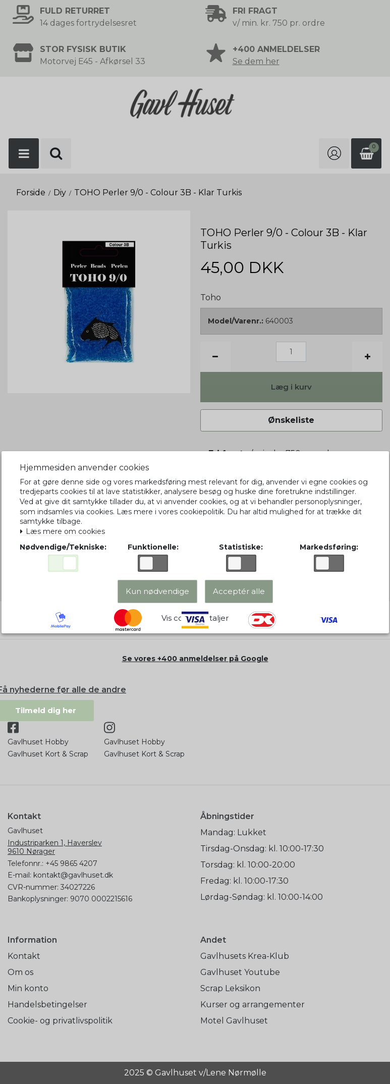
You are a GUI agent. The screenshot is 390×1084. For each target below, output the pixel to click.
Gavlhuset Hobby (38, 741)
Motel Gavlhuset (234, 1020)
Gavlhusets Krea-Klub (244, 956)
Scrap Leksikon (230, 988)
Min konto (28, 988)
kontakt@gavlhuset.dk (73, 875)
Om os (20, 972)
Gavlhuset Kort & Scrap (48, 753)
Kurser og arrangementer (252, 1004)
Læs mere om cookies (65, 529)
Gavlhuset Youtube (240, 972)
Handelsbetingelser (47, 1004)
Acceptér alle (239, 596)
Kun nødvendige (157, 596)
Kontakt (24, 956)
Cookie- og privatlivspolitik (60, 1020)
